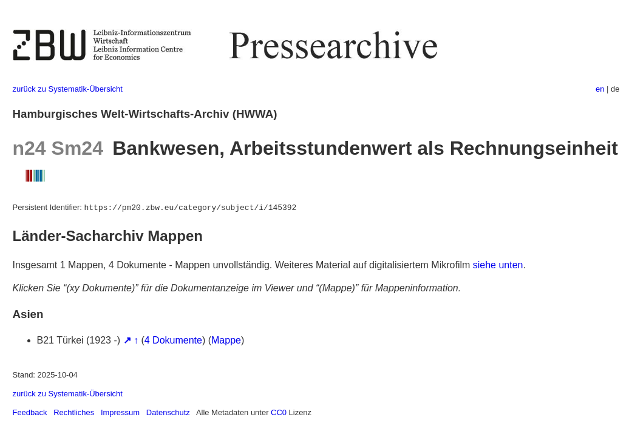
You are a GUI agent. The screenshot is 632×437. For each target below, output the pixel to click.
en (600, 88)
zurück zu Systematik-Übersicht (68, 88)
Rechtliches (73, 412)
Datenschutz (168, 412)
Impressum (120, 412)
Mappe (226, 340)
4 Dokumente (173, 340)
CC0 (279, 412)
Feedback (30, 412)
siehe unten (498, 265)
